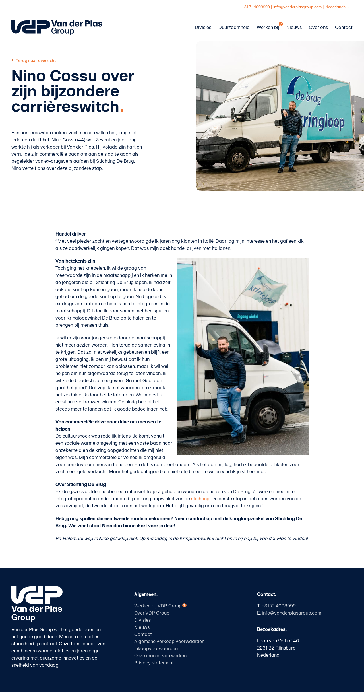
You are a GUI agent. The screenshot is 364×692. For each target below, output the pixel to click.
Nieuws (142, 627)
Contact (143, 634)
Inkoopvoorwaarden (156, 649)
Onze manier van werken (160, 656)
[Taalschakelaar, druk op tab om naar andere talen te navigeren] (338, 7)
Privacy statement (154, 663)
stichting (200, 499)
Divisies (142, 620)
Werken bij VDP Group (158, 606)
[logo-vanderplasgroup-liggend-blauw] (56, 23)
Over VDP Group (151, 613)
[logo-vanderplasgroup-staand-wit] (37, 589)
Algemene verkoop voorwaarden (169, 641)
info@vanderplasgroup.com (297, 7)
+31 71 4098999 (256, 7)
